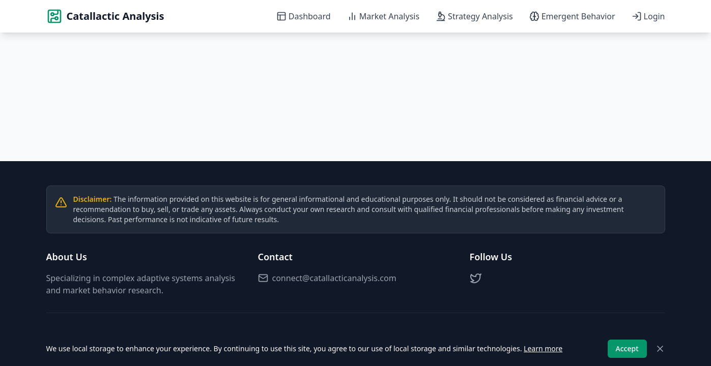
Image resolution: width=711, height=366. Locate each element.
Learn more (543, 348)
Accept (627, 348)
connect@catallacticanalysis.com (327, 278)
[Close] (660, 349)
